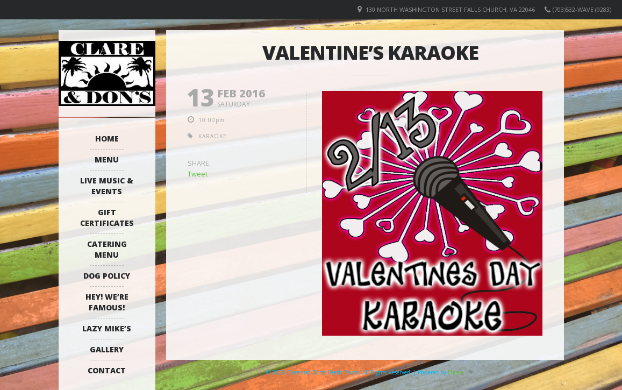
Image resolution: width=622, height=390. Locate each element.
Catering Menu (107, 249)
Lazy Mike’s (106, 328)
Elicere (456, 372)
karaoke (212, 136)
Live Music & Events (106, 185)
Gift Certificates (107, 217)
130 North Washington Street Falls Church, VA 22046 (450, 9)
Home (107, 138)
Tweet (198, 174)
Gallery (107, 349)
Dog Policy (106, 276)
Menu (107, 159)
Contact (107, 370)
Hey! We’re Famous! (106, 302)
